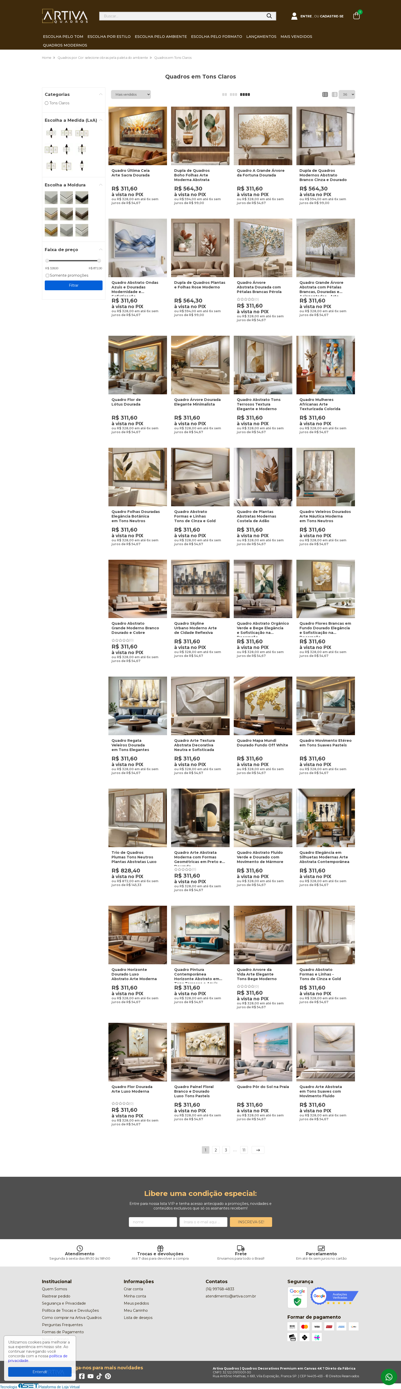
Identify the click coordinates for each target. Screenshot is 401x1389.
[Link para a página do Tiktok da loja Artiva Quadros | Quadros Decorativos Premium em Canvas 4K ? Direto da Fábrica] (99, 1376)
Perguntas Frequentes (62, 1325)
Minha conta (135, 1296)
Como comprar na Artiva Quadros (72, 1317)
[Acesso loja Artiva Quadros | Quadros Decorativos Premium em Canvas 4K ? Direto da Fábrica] (317, 16)
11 (244, 1150)
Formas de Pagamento (63, 1332)
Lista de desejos (138, 1317)
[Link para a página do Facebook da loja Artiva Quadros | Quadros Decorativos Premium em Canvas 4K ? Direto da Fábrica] (82, 1376)
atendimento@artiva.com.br (231, 1296)
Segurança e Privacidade (64, 1303)
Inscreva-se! (251, 1222)
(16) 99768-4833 (220, 1289)
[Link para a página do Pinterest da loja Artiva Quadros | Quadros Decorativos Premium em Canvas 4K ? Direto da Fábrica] (108, 1376)
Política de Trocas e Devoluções (70, 1310)
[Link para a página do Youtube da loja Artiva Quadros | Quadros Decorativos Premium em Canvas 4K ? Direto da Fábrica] (90, 1376)
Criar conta (133, 1289)
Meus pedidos (136, 1303)
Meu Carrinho (136, 1310)
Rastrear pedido (56, 1296)
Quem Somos (54, 1289)
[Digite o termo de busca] (181, 16)
